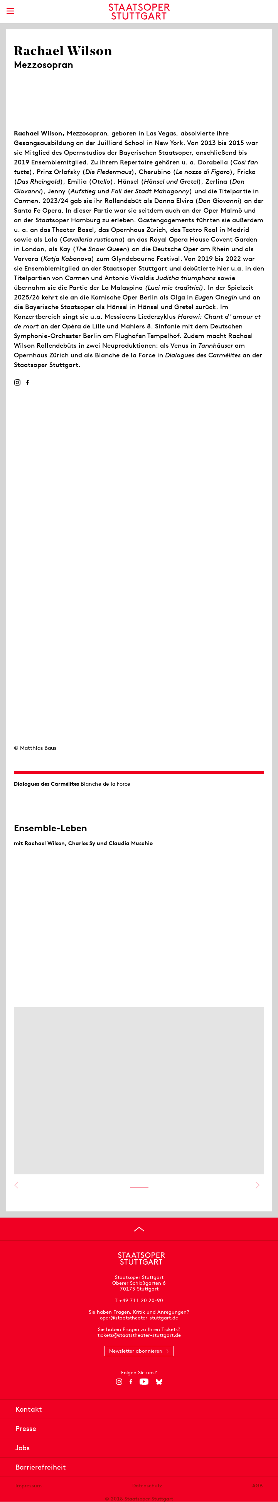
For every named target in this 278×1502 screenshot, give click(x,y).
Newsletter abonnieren (135, 1351)
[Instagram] (17, 382)
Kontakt (28, 1409)
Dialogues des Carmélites (46, 783)
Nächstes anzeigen (257, 1185)
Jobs (22, 1447)
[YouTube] (144, 1382)
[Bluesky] (159, 1382)
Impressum (28, 1485)
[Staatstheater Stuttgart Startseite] (139, 11)
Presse (25, 1428)
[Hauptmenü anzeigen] (10, 11)
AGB (257, 1485)
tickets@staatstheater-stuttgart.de (139, 1335)
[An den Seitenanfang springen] (139, 1229)
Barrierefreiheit (40, 1467)
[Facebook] (27, 382)
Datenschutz (147, 1485)
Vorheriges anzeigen (16, 1185)
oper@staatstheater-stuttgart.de (139, 1317)
